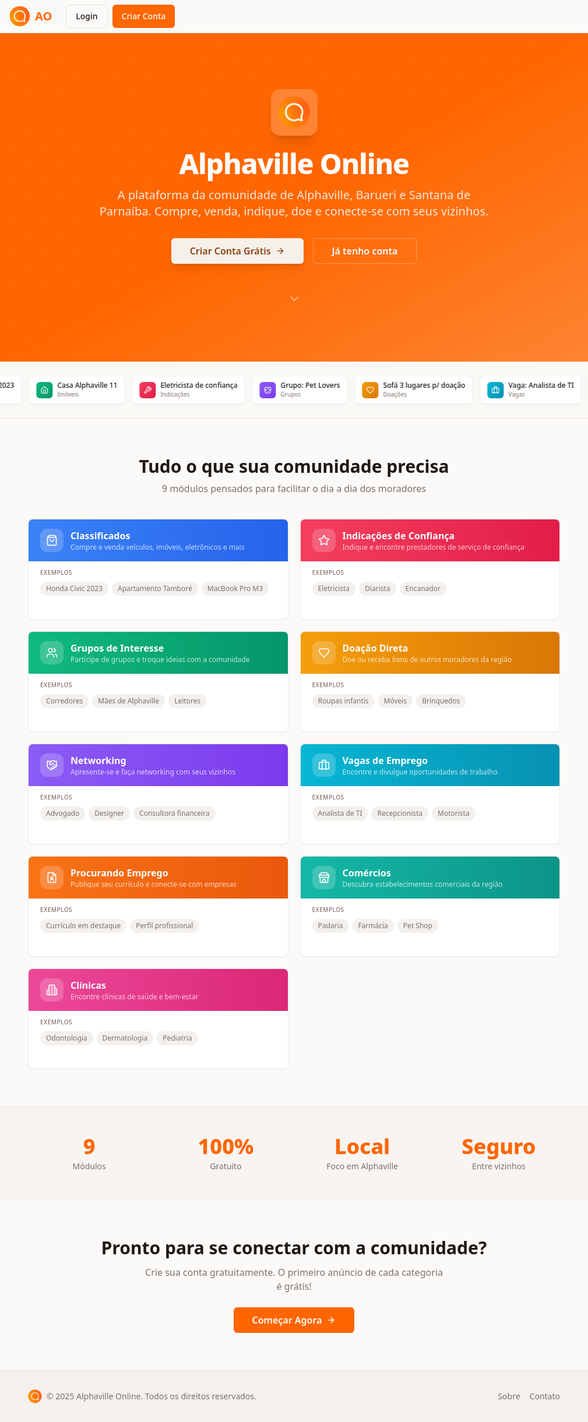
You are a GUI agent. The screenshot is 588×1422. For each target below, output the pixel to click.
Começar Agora (294, 1320)
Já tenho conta (365, 251)
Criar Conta (144, 16)
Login (86, 16)
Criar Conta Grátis (237, 251)
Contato (545, 1396)
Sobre (509, 1396)
